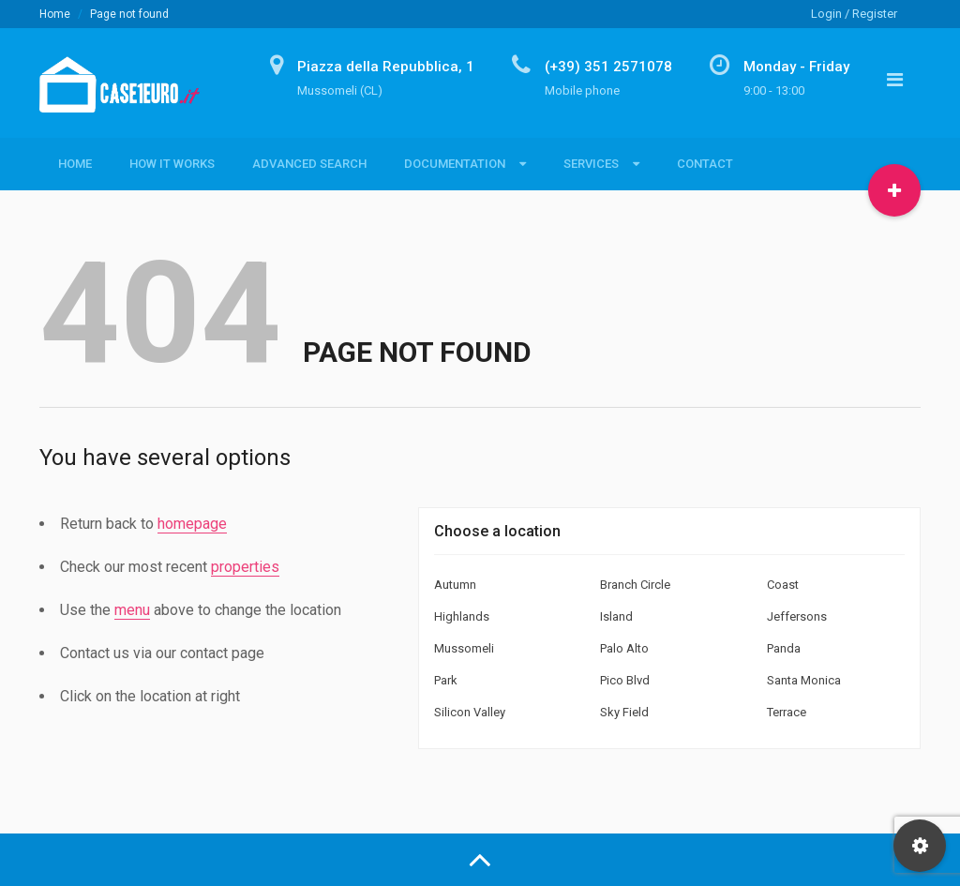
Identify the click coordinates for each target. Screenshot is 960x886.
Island (616, 616)
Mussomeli (464, 648)
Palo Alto (624, 648)
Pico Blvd (625, 680)
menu (132, 610)
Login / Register (854, 14)
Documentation (454, 164)
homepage (192, 524)
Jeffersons (797, 616)
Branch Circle (635, 585)
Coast (783, 585)
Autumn (455, 585)
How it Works (172, 164)
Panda (784, 648)
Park (446, 680)
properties (245, 567)
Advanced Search (309, 164)
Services (591, 164)
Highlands (461, 616)
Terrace (786, 712)
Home (54, 14)
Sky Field (624, 712)
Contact (705, 164)
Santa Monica (804, 680)
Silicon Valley (469, 712)
